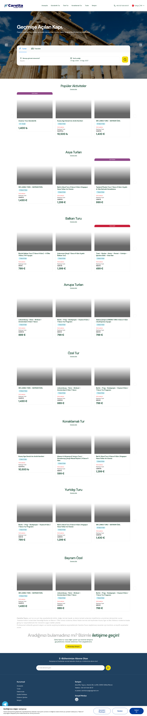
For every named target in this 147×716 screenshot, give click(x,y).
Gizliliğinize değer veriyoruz (14, 709)
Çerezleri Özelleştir (102, 711)
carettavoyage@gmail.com (90, 692)
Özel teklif (112, 226)
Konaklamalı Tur (77, 5)
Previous (6, 44)
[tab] (23, 49)
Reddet (120, 711)
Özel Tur (65, 5)
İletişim (94, 5)
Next (140, 44)
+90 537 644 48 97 (121, 6)
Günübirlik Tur (55, 5)
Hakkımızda (20, 693)
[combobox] (44, 61)
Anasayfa (45, 5)
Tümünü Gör (73, 89)
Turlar (87, 5)
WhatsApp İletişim (73, 648)
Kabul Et (137, 711)
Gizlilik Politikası (22, 696)
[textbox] (44, 61)
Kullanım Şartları (22, 699)
